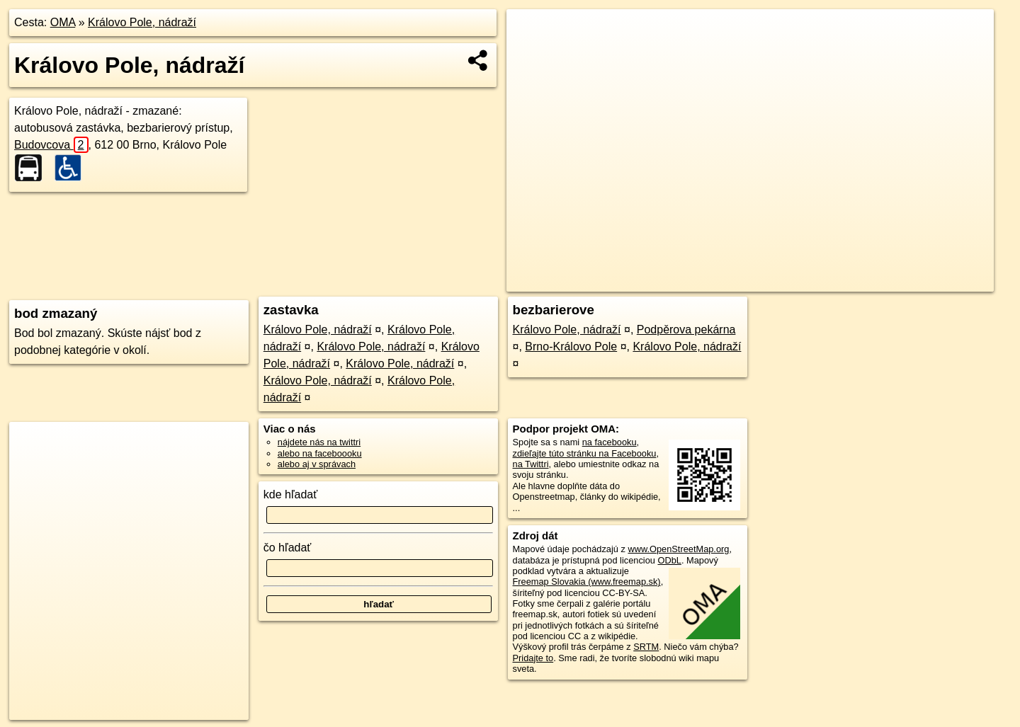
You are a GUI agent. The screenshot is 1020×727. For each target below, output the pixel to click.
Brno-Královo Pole (571, 346)
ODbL (669, 560)
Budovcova (51, 145)
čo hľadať (288, 548)
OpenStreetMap (749, 281)
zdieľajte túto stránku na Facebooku (585, 453)
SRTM (646, 646)
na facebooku (609, 442)
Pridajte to (533, 658)
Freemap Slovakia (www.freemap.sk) (587, 581)
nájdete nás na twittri (319, 442)
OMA (63, 22)
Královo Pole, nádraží (142, 22)
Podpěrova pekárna (686, 330)
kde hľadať (291, 494)
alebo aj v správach (317, 464)
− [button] (531, 55)
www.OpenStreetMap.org (678, 549)
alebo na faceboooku (320, 453)
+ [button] (531, 33)
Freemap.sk (822, 281)
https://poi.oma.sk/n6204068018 (930, 281)
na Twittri (531, 464)
